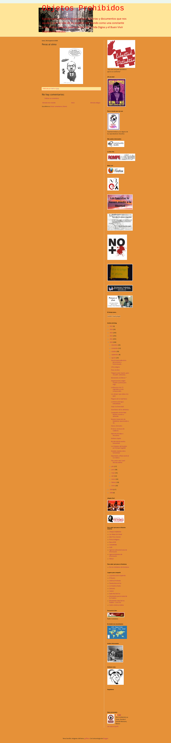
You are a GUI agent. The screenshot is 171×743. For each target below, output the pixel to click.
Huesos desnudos (116, 426)
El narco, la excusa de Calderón (117, 430)
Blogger (105, 738)
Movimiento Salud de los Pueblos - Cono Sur (117, 601)
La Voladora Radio (115, 586)
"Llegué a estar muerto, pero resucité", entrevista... (120, 374)
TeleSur (111, 559)
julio (112, 466)
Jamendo (112, 588)
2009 (111, 489)
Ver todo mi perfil (112, 726)
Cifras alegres (115, 367)
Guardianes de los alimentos (120, 410)
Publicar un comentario (52, 98)
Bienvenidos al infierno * (119, 378)
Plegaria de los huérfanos (119, 399)
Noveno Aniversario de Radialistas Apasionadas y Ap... (120, 421)
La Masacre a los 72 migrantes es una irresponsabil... (117, 389)
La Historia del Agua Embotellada (117, 403)
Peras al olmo (115, 370)
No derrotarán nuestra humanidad (118, 442)
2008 (111, 493)
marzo (113, 479)
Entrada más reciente (49, 103)
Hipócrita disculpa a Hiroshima (117, 434)
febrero (114, 482)
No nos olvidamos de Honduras (119, 567)
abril (113, 476)
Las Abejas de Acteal (115, 534)
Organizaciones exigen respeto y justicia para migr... (118, 382)
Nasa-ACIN (112, 542)
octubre (114, 351)
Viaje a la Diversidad (117, 407)
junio (113, 470)
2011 (111, 339)
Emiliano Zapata (116, 438)
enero (113, 486)
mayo (113, 473)
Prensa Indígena (114, 539)
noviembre (114, 348)
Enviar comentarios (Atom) (58, 106)
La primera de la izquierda (117, 575)
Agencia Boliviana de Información (115, 555)
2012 (111, 336)
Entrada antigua (95, 103)
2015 (111, 326)
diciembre (114, 345)
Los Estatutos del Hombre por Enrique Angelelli (119, 447)
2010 (111, 342)
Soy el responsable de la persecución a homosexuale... (118, 362)
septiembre (115, 355)
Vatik (119, 715)
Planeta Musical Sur (115, 583)
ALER (110, 547)
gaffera (86, 738)
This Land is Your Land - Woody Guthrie (118, 461)
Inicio (73, 103)
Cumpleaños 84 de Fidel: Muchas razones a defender (118, 414)
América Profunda (115, 581)
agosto (113, 358)
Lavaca (111, 591)
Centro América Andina (116, 605)
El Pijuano (112, 578)
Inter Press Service (115, 537)
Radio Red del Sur (114, 594)
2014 (111, 329)
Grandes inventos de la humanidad (118, 452)
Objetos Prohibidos (83, 9)
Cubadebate (113, 545)
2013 (111, 333)
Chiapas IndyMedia (115, 532)
